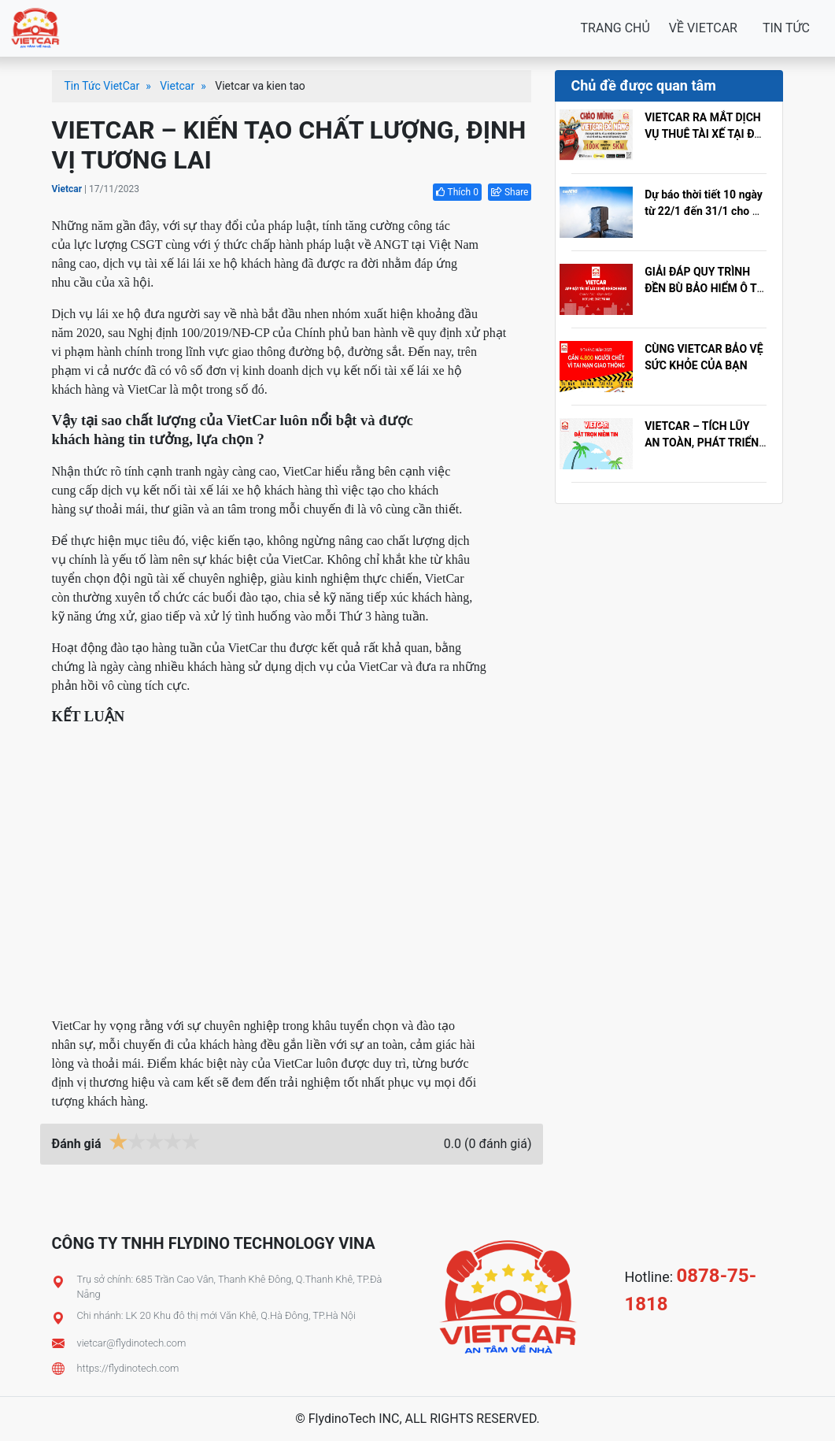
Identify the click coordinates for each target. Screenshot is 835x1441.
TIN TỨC (786, 27)
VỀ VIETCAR (703, 27)
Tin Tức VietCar (102, 86)
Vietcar (177, 86)
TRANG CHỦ (615, 27)
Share (510, 192)
